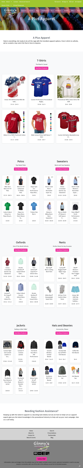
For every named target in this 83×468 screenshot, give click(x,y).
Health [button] (66, 10)
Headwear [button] (58, 10)
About (8, 2)
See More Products (41, 68)
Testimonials (52, 435)
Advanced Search (24, 2)
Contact (16, 2)
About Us (31, 433)
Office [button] (72, 10)
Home (3, 2)
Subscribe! (41, 459)
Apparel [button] (23, 10)
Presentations (52, 433)
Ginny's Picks (5, 5)
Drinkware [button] (45, 10)
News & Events (31, 437)
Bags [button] (37, 10)
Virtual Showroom (18, 5)
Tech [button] (78, 10)
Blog (52, 437)
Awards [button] (31, 10)
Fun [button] (52, 10)
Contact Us (31, 435)
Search (58, 2)
